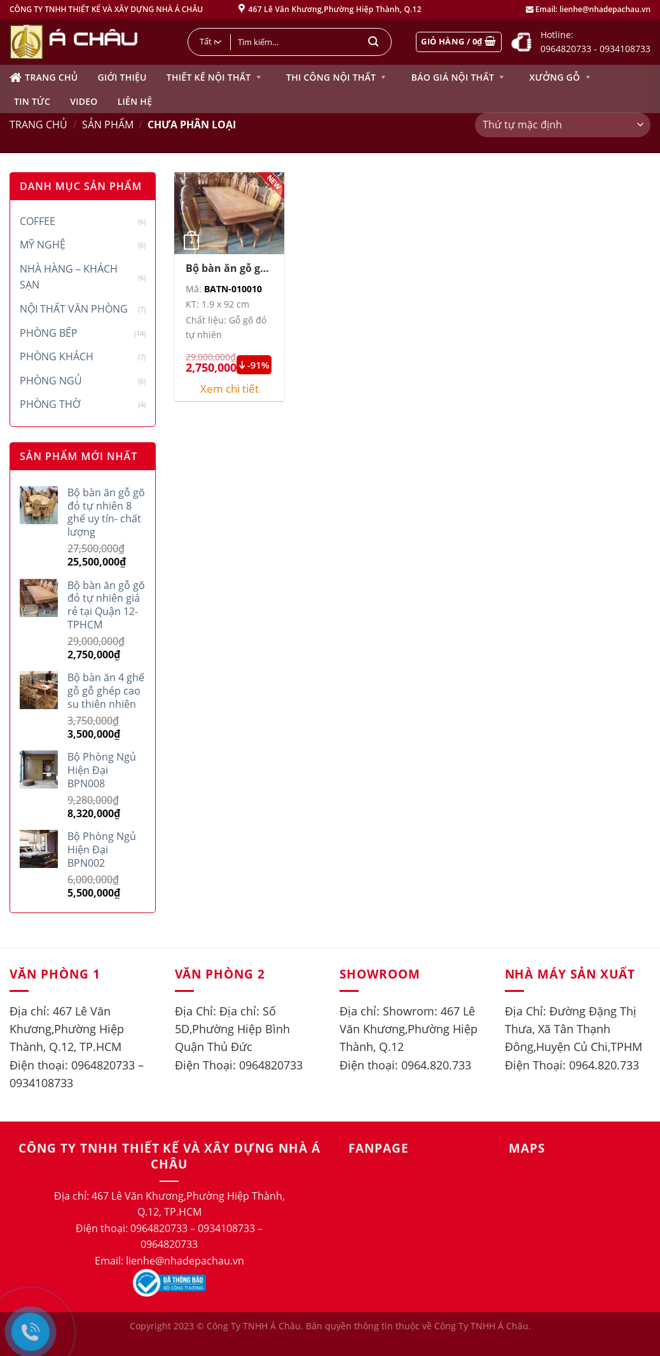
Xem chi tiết (229, 389)
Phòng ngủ (51, 381)
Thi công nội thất (337, 77)
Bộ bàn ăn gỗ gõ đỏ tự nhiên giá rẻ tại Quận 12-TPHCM (226, 268)
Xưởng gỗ (561, 77)
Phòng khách (56, 356)
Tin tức (32, 101)
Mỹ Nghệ (42, 245)
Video (84, 101)
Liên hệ (135, 101)
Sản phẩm (108, 125)
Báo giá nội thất (459, 77)
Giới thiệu (121, 77)
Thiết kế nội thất (215, 77)
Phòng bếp (49, 333)
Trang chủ (44, 77)
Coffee (37, 221)
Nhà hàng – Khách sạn (69, 277)
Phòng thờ (50, 404)
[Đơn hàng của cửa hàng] (562, 124)
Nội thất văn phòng (74, 309)
